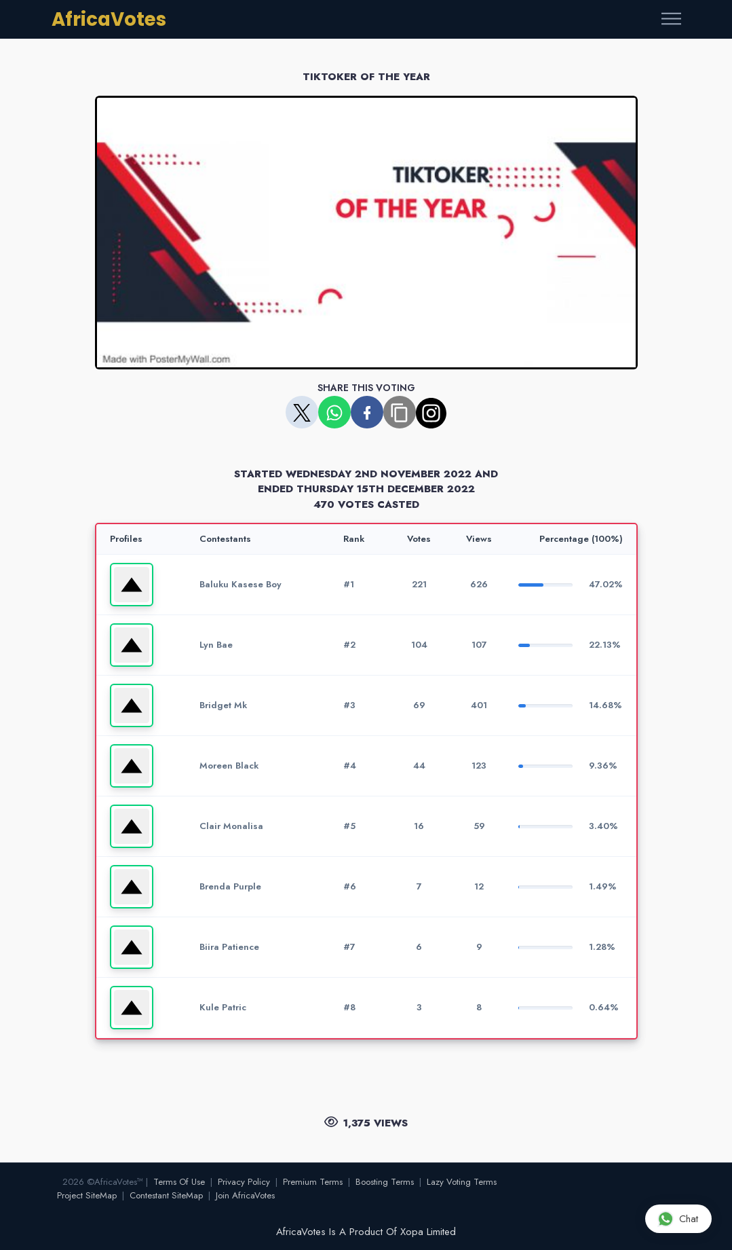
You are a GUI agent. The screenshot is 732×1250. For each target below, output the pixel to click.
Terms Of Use (179, 1181)
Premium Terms (313, 1181)
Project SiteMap (87, 1195)
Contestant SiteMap (166, 1195)
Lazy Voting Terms (462, 1181)
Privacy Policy (244, 1181)
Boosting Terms (384, 1181)
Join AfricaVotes (245, 1195)
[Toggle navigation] (671, 19)
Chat (677, 1218)
